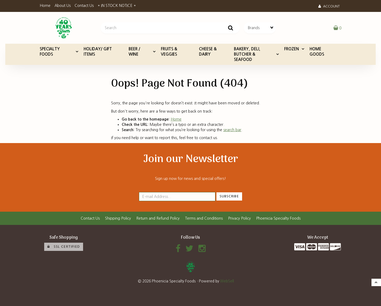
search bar (232, 130)
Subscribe (229, 196)
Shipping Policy (118, 218)
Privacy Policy (239, 218)
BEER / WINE (134, 51)
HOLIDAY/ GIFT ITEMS (98, 51)
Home (45, 5)
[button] (337, 28)
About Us (63, 5)
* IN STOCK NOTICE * (117, 5)
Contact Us (84, 5)
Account (329, 6)
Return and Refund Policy (158, 218)
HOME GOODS (317, 51)
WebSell (227, 281)
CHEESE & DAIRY (208, 51)
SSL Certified (63, 247)
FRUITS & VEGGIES (169, 51)
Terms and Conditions (204, 218)
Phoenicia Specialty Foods (278, 218)
